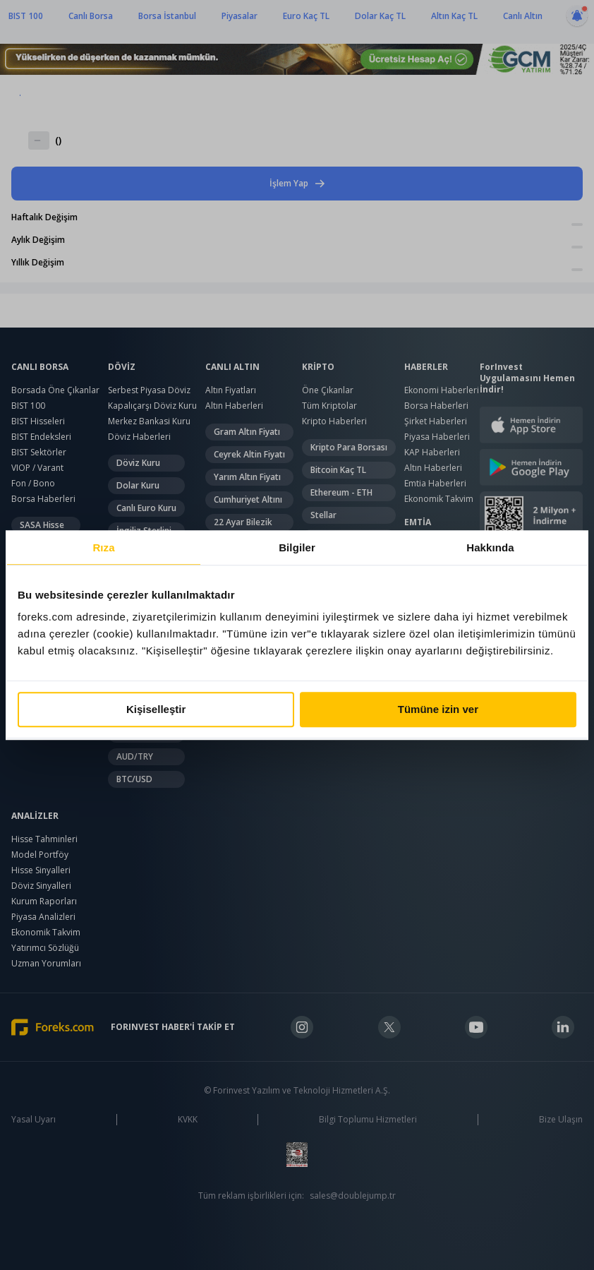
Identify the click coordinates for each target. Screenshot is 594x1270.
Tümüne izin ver (438, 709)
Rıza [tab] (103, 547)
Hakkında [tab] (490, 547)
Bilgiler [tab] (297, 547)
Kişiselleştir (156, 709)
